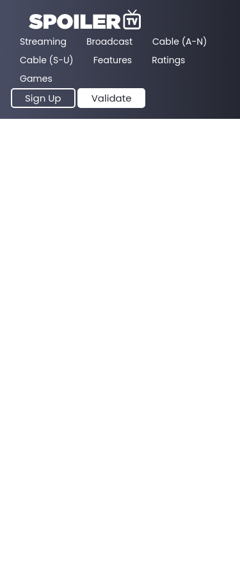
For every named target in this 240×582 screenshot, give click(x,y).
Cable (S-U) (47, 60)
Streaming (43, 41)
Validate (112, 98)
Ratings (168, 60)
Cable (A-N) (179, 41)
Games (36, 78)
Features (112, 60)
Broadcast (109, 41)
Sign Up (43, 98)
